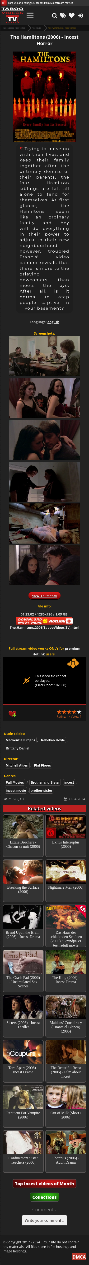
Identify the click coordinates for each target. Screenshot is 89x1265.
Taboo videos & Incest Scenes (14, 28)
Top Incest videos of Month (44, 1183)
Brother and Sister (45, 782)
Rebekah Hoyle (53, 740)
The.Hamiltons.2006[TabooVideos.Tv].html (44, 627)
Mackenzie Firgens (21, 740)
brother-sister (41, 790)
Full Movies (36, 28)
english (53, 322)
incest (69, 782)
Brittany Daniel (17, 748)
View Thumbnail (44, 596)
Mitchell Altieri (17, 765)
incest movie (16, 790)
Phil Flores (42, 765)
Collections (44, 1197)
